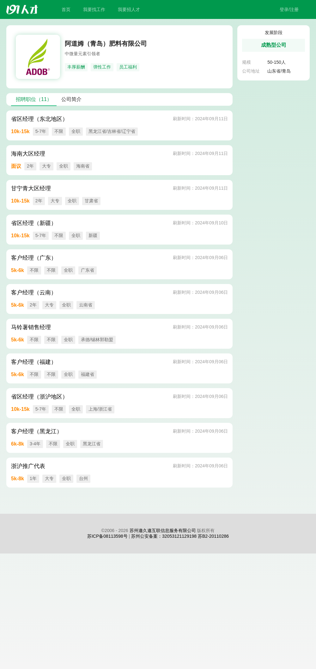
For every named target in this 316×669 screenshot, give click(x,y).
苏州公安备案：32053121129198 (164, 536)
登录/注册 (289, 9)
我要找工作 (94, 9)
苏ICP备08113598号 (107, 536)
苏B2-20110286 (213, 536)
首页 (66, 9)
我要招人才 (129, 9)
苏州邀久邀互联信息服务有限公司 (163, 530)
